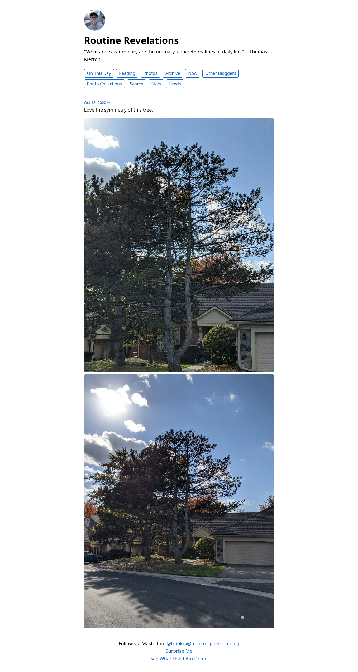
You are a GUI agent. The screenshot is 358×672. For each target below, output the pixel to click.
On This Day (99, 73)
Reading (127, 73)
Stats (156, 84)
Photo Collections (104, 84)
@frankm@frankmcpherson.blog (203, 643)
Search (136, 84)
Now (192, 73)
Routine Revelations (131, 40)
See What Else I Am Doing (179, 658)
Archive (172, 73)
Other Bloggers (220, 73)
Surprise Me (179, 651)
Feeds (175, 84)
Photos (150, 73)
